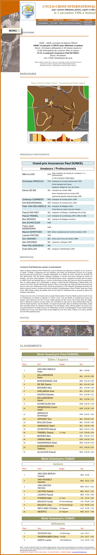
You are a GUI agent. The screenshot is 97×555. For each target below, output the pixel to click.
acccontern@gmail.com (79, 552)
